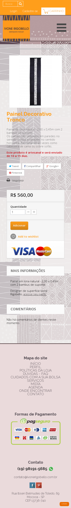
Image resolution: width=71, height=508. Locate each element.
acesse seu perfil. (34, 294)
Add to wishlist (28, 236)
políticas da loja (36, 370)
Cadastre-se (30, 11)
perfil (35, 367)
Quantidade (18, 206)
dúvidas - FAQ (35, 374)
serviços (35, 380)
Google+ (52, 166)
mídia (36, 384)
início (35, 364)
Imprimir (18, 180)
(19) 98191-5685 (35, 468)
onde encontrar (35, 391)
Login (13, 11)
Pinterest (15, 172)
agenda (35, 387)
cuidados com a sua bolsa (35, 377)
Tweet (14, 166)
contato (35, 394)
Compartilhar (32, 166)
